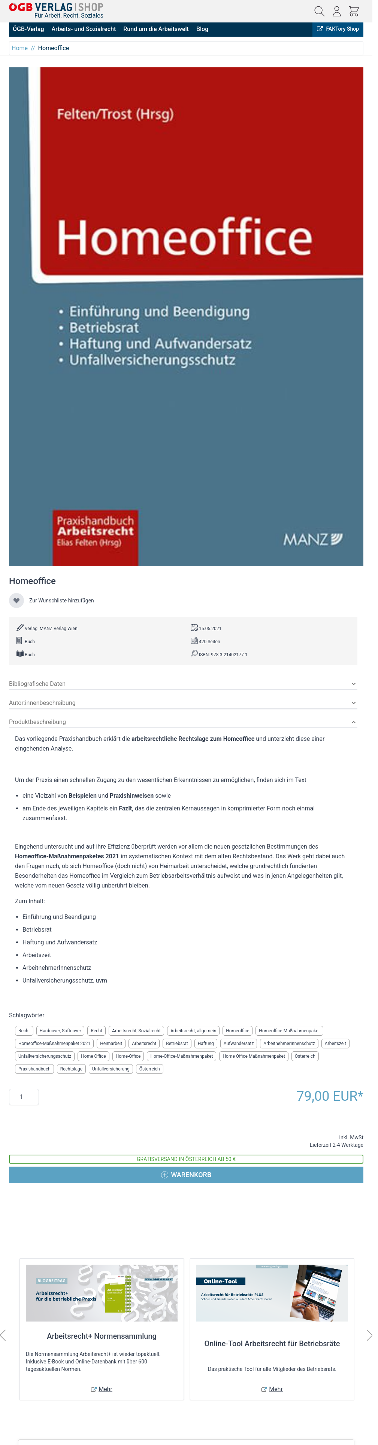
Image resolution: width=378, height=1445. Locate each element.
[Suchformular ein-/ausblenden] (319, 11)
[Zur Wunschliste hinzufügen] (16, 600)
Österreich (305, 1056)
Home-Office (128, 1056)
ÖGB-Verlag (28, 29)
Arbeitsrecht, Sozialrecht (136, 1030)
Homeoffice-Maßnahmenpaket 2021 (54, 1043)
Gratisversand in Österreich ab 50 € (186, 1159)
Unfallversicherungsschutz (44, 1056)
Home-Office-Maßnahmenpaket (181, 1056)
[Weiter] (369, 1335)
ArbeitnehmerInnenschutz (289, 1043)
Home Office (93, 1056)
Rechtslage (71, 1069)
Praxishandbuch (34, 1069)
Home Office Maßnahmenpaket (254, 1056)
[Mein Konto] (337, 11)
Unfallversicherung (111, 1069)
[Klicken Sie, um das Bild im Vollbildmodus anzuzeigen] (186, 316)
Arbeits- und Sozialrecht (83, 29)
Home (20, 48)
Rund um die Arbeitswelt (156, 29)
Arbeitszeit (335, 1043)
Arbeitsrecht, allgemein (193, 1030)
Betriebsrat (177, 1043)
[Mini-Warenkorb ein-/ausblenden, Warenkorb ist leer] (354, 11)
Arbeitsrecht (144, 1043)
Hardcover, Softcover (60, 1030)
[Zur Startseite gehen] (56, 7)
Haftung (206, 1043)
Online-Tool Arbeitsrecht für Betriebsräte (272, 1343)
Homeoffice (237, 1030)
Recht (24, 1030)
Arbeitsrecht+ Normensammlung (102, 1336)
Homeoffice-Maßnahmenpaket (289, 1030)
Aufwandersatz (239, 1043)
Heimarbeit (111, 1043)
